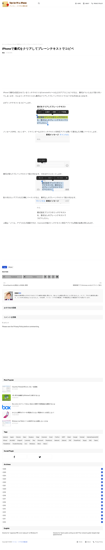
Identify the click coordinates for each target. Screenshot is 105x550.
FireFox (57, 437)
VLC (26, 443)
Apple (12, 437)
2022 (53, 482)
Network (57, 440)
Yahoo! (45, 443)
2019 (53, 492)
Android (5, 437)
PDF (70, 440)
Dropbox (31, 437)
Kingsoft (20, 440)
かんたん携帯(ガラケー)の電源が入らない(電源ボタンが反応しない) (33, 412)
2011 (53, 519)
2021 (53, 485)
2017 (53, 499)
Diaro (24, 437)
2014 (53, 509)
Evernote (44, 437)
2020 (53, 489)
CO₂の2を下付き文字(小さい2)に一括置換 (24, 387)
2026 (53, 469)
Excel (50, 437)
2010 (53, 522)
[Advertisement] (52, 25)
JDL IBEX (12, 440)
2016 (53, 502)
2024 (53, 475)
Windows (32, 443)
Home (78, 3)
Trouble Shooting (17, 443)
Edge (37, 437)
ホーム (4, 44)
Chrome (18, 437)
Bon (3, 53)
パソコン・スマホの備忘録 (19, 542)
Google (75, 437)
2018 (53, 495)
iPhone (9, 44)
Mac (34, 440)
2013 (53, 512)
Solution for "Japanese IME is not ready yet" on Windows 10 (19, 533)
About (86, 3)
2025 (53, 472)
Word (39, 443)
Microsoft (40, 440)
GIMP (63, 437)
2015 (53, 505)
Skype (84, 440)
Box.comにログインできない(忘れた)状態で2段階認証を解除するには (33, 404)
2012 (53, 515)
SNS (90, 440)
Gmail (69, 437)
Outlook (64, 440)
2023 (53, 479)
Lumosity (27, 440)
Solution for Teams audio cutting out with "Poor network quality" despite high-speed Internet (76, 533)
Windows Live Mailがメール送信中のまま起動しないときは (30, 421)
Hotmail (82, 437)
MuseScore (49, 440)
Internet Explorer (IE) (92, 437)
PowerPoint (77, 440)
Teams (96, 440)
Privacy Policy (97, 3)
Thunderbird (6, 443)
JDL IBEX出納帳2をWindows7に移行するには (26, 395)
